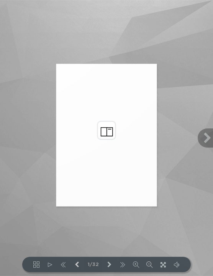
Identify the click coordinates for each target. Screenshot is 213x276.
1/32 (93, 264)
